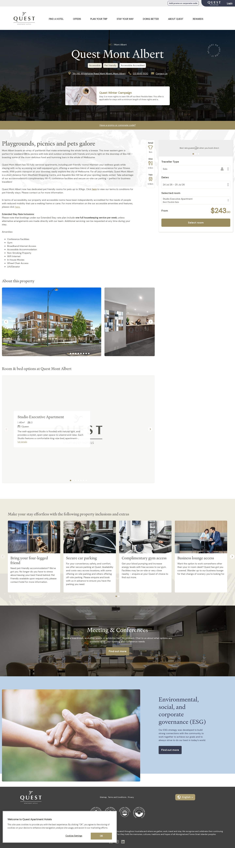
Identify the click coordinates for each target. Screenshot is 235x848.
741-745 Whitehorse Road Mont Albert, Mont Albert (98, 73)
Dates (165, 177)
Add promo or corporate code (183, 3)
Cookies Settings (73, 835)
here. (17, 206)
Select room (196, 222)
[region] (60, 827)
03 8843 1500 (140, 73)
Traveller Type (170, 161)
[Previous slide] (6, 429)
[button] (185, 797)
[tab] (68, 353)
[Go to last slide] (6, 322)
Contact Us (161, 73)
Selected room (170, 193)
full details (22, 442)
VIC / (111, 44)
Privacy (131, 797)
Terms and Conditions (117, 797)
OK (101, 836)
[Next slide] (150, 322)
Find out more (117, 651)
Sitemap (103, 797)
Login (229, 3)
